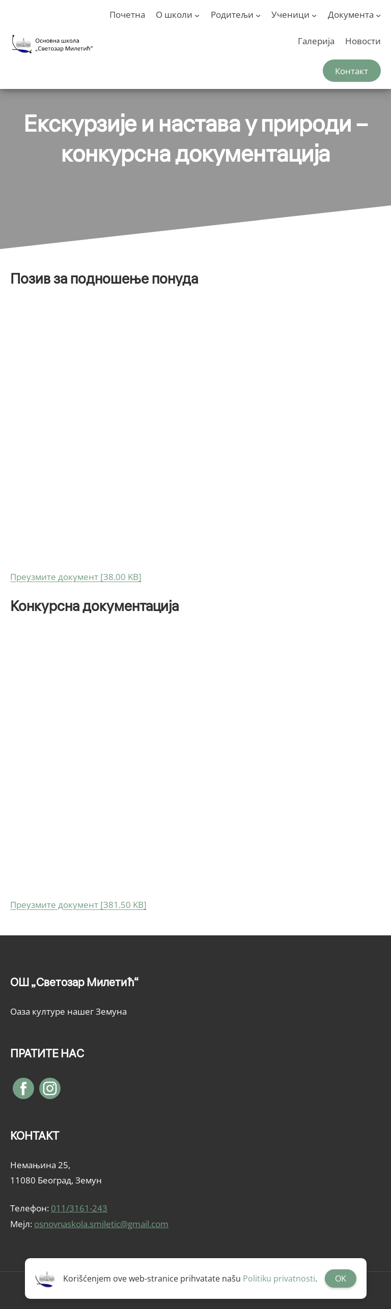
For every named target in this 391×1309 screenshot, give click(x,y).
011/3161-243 (79, 1208)
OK (340, 1278)
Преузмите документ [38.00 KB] (76, 577)
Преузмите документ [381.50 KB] (78, 904)
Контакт (351, 71)
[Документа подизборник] (378, 14)
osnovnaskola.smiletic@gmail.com (101, 1224)
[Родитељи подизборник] (258, 14)
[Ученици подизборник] (314, 14)
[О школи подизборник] (197, 14)
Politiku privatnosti (279, 1278)
